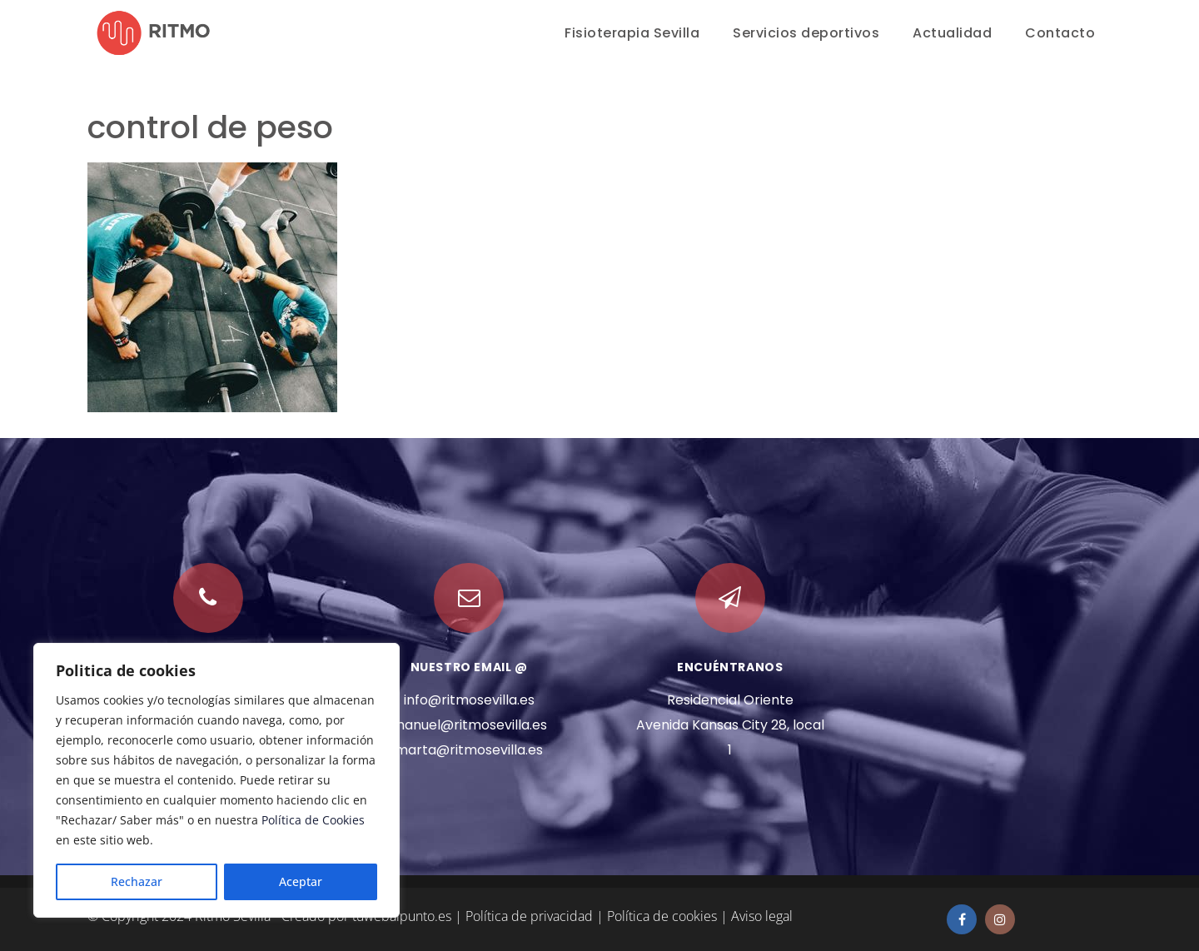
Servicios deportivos (806, 32)
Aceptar (300, 881)
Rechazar (136, 881)
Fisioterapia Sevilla (632, 32)
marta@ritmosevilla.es (469, 749)
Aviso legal (762, 916)
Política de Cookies (313, 820)
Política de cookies (662, 916)
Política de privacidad (529, 916)
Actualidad (952, 32)
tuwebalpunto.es (401, 916)
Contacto (1060, 32)
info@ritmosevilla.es (469, 700)
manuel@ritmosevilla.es (469, 724)
